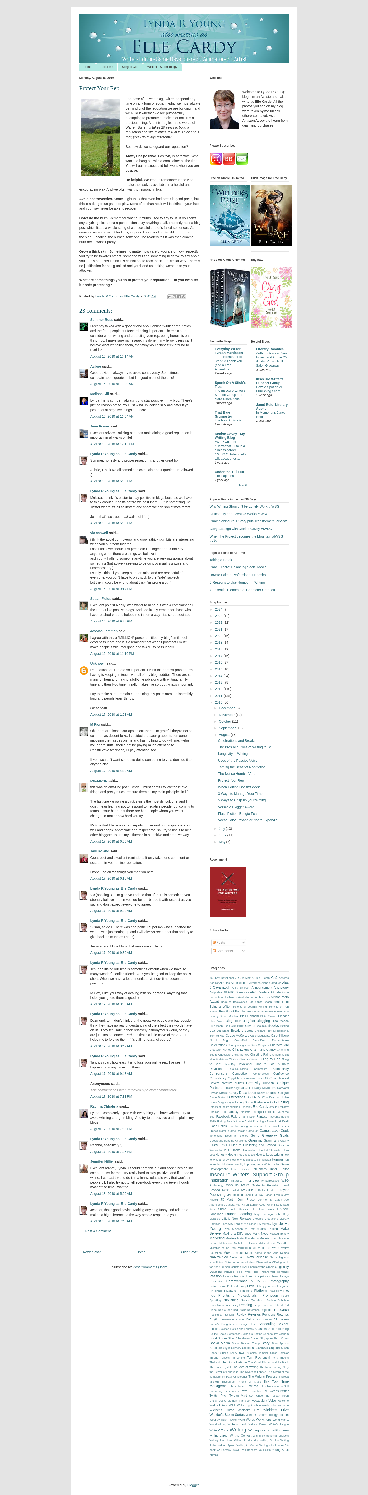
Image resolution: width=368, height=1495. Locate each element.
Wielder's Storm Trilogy (162, 67)
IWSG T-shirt (230, 1190)
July (222, 829)
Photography (279, 1281)
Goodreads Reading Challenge (228, 1140)
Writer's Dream (258, 1424)
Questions (258, 1300)
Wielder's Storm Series (227, 1415)
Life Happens (224, 476)
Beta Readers (255, 1011)
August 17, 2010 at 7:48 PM (111, 1152)
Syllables (251, 1352)
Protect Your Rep (231, 780)
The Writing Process (262, 1376)
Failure (235, 1116)
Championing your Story (242, 1045)
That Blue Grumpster (223, 414)
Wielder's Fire (249, 1410)
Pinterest (232, 1286)
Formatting (241, 1126)
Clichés (254, 1059)
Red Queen (225, 1310)
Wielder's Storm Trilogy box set (267, 1415)
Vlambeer (245, 1400)
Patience (228, 1276)
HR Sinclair (264, 1159)
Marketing (217, 1238)
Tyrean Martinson (241, 1395)
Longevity (227, 1223)
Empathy (283, 1106)
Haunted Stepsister (270, 1150)
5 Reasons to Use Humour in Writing (237, 582)
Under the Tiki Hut (229, 472)
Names (284, 1252)
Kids (212, 1209)
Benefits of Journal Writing (249, 1006)
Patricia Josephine (246, 1276)
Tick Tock (271, 1381)
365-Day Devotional (222, 977)
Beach (268, 1001)
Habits (236, 1150)
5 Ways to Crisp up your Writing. (242, 800)
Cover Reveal (279, 1078)
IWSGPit (247, 1190)
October (225, 721)
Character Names (220, 1049)
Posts (219, 942)
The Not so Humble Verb (236, 774)
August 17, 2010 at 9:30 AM (111, 953)
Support (274, 1348)
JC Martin (227, 1199)
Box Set (215, 1030)
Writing (238, 1430)
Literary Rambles (270, 349)
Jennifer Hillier (102, 1161)
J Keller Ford (264, 1190)
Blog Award (217, 1021)
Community (281, 1069)
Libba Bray (281, 1214)
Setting (258, 1333)
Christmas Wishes (227, 1059)
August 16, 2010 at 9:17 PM (111, 589)
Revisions (268, 1314)
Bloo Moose (280, 1021)
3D (237, 978)
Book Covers (246, 1026)
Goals (284, 1135)
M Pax (95, 724)
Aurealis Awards (227, 997)
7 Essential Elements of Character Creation (242, 590)
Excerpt (256, 1112)
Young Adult (280, 1450)
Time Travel (238, 1386)
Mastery (231, 1238)
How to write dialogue (243, 1159)
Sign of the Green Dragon (243, 1338)
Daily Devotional (265, 1088)
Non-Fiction (217, 1262)
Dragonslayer (226, 1102)
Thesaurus (228, 1381)
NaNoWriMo (219, 1257)
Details (271, 1093)
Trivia (252, 1391)
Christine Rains (260, 1054)
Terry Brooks (280, 1357)
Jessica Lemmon (104, 631)
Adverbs (284, 977)
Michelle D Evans (245, 1243)
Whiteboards (261, 1405)
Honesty (221, 1154)
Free (261, 1126)
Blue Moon (216, 1025)
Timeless (252, 1386)
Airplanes (255, 982)
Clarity (243, 1059)
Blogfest (249, 1021)
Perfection (217, 1281)
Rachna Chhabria (104, 1106)
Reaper (257, 1305)
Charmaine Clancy (263, 1049)
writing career (219, 1435)
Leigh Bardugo (263, 1214)
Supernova (261, 1347)
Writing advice (259, 1430)
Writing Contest (240, 1435)
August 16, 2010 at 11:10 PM (112, 654)
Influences (260, 1169)
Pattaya (284, 1276)
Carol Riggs (220, 1040)
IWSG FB (232, 1185)
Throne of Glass (249, 1381)
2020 (219, 636)
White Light (244, 1405)
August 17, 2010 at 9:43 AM (111, 1074)
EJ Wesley (245, 1106)
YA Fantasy (224, 1450)
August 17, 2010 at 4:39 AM (111, 771)
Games (265, 1131)
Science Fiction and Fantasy (236, 1329)
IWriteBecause (270, 1180)
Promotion (270, 1295)
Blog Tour (233, 1021)
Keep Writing (267, 1204)
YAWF (236, 1450)
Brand (226, 1030)
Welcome (283, 1400)
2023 (219, 616)
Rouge (240, 1319)
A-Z (274, 977)
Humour (278, 1159)
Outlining (216, 1271)
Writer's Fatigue (279, 1424)
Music (249, 1252)
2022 (219, 622)
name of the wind (266, 1252)
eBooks (272, 1102)
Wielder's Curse (222, 1410)
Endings (214, 1111)
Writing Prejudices (221, 1440)
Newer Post (92, 1252)
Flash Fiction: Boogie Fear (238, 814)
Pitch (250, 1286)
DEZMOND (99, 781)
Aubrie (95, 366)
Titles (262, 1386)
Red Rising (239, 1310)
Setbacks (247, 1333)
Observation (263, 1262)
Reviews (254, 1314)
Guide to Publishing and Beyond (252, 1145)
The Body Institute (234, 1362)
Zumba (214, 1454)
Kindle (221, 1209)
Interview (252, 1180)
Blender (283, 1016)
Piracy (242, 1286)
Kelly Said (282, 1204)
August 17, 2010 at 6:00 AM (111, 841)
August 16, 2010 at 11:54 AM (112, 416)
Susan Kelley (228, 1352)
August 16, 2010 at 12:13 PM (112, 444)
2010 (219, 702)
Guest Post (218, 1145)
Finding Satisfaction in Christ (234, 1121)
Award (214, 1001)
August (224, 735)
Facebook (223, 1116)
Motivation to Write (265, 1248)
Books (273, 1025)
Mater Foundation (248, 1238)
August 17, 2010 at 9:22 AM (111, 911)
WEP (232, 1405)
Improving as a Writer (257, 1164)
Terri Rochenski (258, 1357)
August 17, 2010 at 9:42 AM (111, 1046)
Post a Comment (98, 1231)
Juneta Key (233, 1204)
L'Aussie (283, 1209)
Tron (259, 1391)
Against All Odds (220, 982)
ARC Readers (259, 992)
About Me (107, 67)
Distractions (236, 1097)
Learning (245, 1214)
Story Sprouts (280, 1343)
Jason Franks (274, 1194)
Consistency (218, 1078)
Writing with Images (271, 1445)
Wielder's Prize (276, 1410)
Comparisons (219, 1073)
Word (241, 1419)
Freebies (283, 1126)
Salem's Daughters (222, 1324)
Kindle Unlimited (239, 1209)
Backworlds (240, 1001)
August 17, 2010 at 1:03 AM (111, 714)
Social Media (220, 1343)
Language (216, 1214)
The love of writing (245, 1367)
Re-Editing (232, 1305)
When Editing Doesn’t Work (239, 787)
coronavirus (248, 1078)
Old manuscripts (229, 1266)
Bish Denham (249, 1016)
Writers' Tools (219, 1430)
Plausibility (275, 1290)
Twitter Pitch (218, 1395)
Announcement (262, 987)
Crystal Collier (243, 1088)
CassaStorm (280, 1040)
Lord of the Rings (245, 1223)
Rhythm (215, 1319)
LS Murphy (264, 1223)
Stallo (235, 1343)
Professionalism (248, 1295)
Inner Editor (279, 1169)
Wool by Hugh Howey (223, 1419)
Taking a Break (221, 560)
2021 (219, 629)
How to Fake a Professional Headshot (238, 575)
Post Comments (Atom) (150, 1267)
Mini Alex (283, 1243)
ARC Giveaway (238, 992)
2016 (219, 662)
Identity (238, 1164)
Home (88, 67)
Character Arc (279, 1045)
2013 (219, 682)
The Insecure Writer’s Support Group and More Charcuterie (230, 395)
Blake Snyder (268, 1016)
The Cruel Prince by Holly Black (268, 1362)
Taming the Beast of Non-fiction (241, 767)
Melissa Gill (99, 394)
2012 (219, 689)
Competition (240, 1073)
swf (241, 1353)
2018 (219, 649)
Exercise (269, 1112)
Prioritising (226, 1295)
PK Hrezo (216, 1290)
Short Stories (218, 1338)
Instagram (237, 1180)
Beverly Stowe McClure (224, 1016)
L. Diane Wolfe (264, 1209)
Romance (228, 1319)
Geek (285, 1131)
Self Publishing (278, 1329)
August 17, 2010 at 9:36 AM (111, 1004)
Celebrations (218, 1045)
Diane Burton (218, 1097)
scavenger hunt (246, 1324)
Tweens (273, 1391)
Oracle (270, 1266)
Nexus (274, 1257)
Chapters (263, 1045)
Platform (260, 1290)
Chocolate (224, 1054)
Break (235, 1030)
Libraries (215, 1218)
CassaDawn (260, 1040)
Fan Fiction (248, 1116)
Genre (255, 1135)
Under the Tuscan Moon (272, 1395)
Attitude (275, 992)
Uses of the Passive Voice (237, 760)
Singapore (266, 1338)
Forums (253, 1126)
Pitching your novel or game (272, 1286)
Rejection (266, 1310)
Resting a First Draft (222, 1314)
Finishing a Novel (263, 1121)
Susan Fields (100, 599)
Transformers (231, 1391)
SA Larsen (281, 1319)
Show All (242, 485)
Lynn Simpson (233, 1228)
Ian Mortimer (225, 1164)
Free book (271, 1126)
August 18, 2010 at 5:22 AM (111, 1194)
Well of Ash (218, 1405)
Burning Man (217, 1035)
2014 (219, 676)
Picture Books (218, 1286)
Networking (237, 1257)
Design (261, 1092)
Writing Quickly (269, 1440)
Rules (249, 1319)
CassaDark (241, 1040)
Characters (240, 1049)
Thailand (215, 1362)
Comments (223, 951)
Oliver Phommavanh (252, 1266)
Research (281, 1310)
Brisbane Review (265, 1030)
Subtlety (236, 1347)
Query (244, 1300)
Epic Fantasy (229, 1112)
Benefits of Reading (232, 1011)
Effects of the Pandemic (224, 1106)
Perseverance (236, 1281)
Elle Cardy (260, 1107)
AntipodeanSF (218, 992)
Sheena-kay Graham (276, 1333)
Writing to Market (247, 1445)
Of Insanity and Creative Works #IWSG (239, 514)
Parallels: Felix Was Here (241, 1271)
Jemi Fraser (100, 426)
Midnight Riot (266, 1243)
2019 (219, 642)
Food (231, 1126)
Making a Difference (236, 1233)
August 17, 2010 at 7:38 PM (111, 1129)
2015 (219, 669)
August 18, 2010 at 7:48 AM (111, 1221)
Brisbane (247, 1030)
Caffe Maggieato (260, 1035)
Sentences (233, 1333)
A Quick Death (261, 977)
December (227, 708)
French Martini (218, 1130)
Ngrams (284, 1257)
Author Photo (280, 997)
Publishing (231, 1300)
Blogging (263, 1021)
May (222, 842)
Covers (214, 1083)
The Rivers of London (252, 1371)
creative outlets (233, 1083)
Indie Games (240, 1169)
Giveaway (269, 1135)
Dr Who (263, 1097)
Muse (240, 1252)
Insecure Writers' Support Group (249, 1174)
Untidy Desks (218, 1400)
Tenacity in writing (232, 1357)
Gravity (284, 1140)
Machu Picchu (267, 1229)
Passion (216, 1276)
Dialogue (283, 1093)
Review (241, 1314)
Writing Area (280, 1430)
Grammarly (271, 1140)
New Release (257, 1257)
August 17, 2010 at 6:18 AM (111, 878)
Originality (282, 1267)
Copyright (234, 1078)
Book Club (230, 1025)
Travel (244, 1391)
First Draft (282, 1121)
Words (250, 1419)
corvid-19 (262, 1078)
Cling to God (130, 67)
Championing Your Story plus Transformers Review (248, 521)
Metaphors (225, 1243)
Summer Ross (101, 320)
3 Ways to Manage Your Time (240, 794)
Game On (252, 1130)
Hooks (232, 1154)
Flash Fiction (218, 1126)
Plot (286, 1290)
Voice (272, 1400)
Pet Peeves (258, 1281)
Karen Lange (250, 1204)
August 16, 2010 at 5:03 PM (111, 523)
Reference (253, 1310)
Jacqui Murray (254, 1194)
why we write (280, 1405)
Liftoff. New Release (236, 1218)
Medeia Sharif (268, 1238)
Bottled (284, 1025)
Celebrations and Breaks (236, 741)
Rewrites (283, 1314)
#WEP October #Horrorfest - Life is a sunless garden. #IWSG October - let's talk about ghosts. (230, 450)
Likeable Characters (265, 1218)
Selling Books (218, 1333)
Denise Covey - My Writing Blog (230, 436)
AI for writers (239, 982)
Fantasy (261, 1116)
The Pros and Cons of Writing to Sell (245, 747)
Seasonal (261, 1329)
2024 (219, 609)
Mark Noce (260, 1233)
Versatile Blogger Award (236, 807)
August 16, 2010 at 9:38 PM (111, 621)
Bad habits (255, 1001)
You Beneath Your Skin (256, 1450)
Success (248, 1348)
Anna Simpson (241, 987)
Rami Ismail (217, 1305)
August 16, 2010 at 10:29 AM (112, 384)
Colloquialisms (239, 1069)
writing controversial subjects (271, 1435)
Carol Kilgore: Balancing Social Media (238, 567)
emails (273, 1106)
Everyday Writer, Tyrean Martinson (229, 351)
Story (266, 1343)
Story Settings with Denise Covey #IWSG (241, 529)
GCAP (276, 1130)
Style (226, 1348)
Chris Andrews (240, 1054)
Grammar (255, 1140)
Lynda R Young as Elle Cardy (113, 454)
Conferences (261, 1073)
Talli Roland (99, 851)
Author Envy (262, 997)
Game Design (236, 1130)
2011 (219, 696)
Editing (283, 1102)
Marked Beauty (279, 1233)
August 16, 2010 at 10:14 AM (112, 356)
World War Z (281, 1419)
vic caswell (99, 533)
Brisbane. (283, 1030)
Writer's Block (237, 1424)
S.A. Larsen (264, 1319)
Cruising (228, 1087)
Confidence (281, 1073)
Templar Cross (268, 1352)
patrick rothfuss (269, 1276)
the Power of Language (224, 1371)
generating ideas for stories (229, 1135)
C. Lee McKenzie (237, 1035)
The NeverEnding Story (274, 1367)
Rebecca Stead (273, 1305)
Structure (216, 1348)
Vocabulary (259, 1400)
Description (247, 1093)
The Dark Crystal (220, 1367)
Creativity (253, 1083)
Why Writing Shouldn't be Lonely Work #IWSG (245, 506)
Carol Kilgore (280, 1035)
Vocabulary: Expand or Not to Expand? (247, 820)
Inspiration (219, 1180)
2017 (219, 656)
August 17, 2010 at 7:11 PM (111, 1096)
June (223, 835)
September (227, 728)
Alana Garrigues (271, 982)
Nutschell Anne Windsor (240, 1262)
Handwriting (249, 1150)
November (227, 715)
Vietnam (232, 1400)
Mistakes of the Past (223, 1247)
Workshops (264, 1419)
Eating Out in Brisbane (250, 1102)
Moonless (244, 1248)
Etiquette (245, 1111)
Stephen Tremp (250, 1343)
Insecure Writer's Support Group (270, 381)
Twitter (284, 1391)
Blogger (193, 1485)
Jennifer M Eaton (270, 1199)
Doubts (251, 1097)
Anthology (281, 987)
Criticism (268, 1083)
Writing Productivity (246, 1440)
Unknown (98, 663)
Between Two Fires (277, 1011)
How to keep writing (269, 1154)
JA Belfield (235, 1195)
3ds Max (245, 977)
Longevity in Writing (233, 754)
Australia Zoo (246, 997)
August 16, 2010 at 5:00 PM (111, 481)
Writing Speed (226, 1445)
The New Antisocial (228, 420)
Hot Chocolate (246, 1154)
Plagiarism (231, 1290)
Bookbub (261, 1025)
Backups (226, 1001)
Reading (245, 1305)
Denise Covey (228, 1093)
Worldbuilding (218, 1424)
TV (265, 1391)
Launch (230, 1214)
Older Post (189, 1252)
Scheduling (267, 1324)
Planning (246, 1290)
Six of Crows (281, 1338)
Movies (228, 1252)
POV (213, 1295)
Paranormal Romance (275, 1271)
